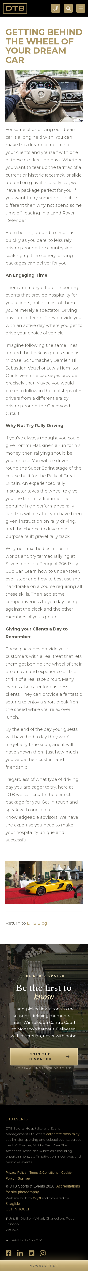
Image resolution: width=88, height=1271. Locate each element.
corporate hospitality (63, 1134)
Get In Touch (18, 1209)
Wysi (37, 1198)
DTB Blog (37, 923)
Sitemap (24, 1178)
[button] (44, 1265)
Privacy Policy (16, 1172)
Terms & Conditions (44, 1172)
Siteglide (13, 1204)
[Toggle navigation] (80, 8)
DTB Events (17, 1119)
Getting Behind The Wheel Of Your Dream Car (44, 46)
